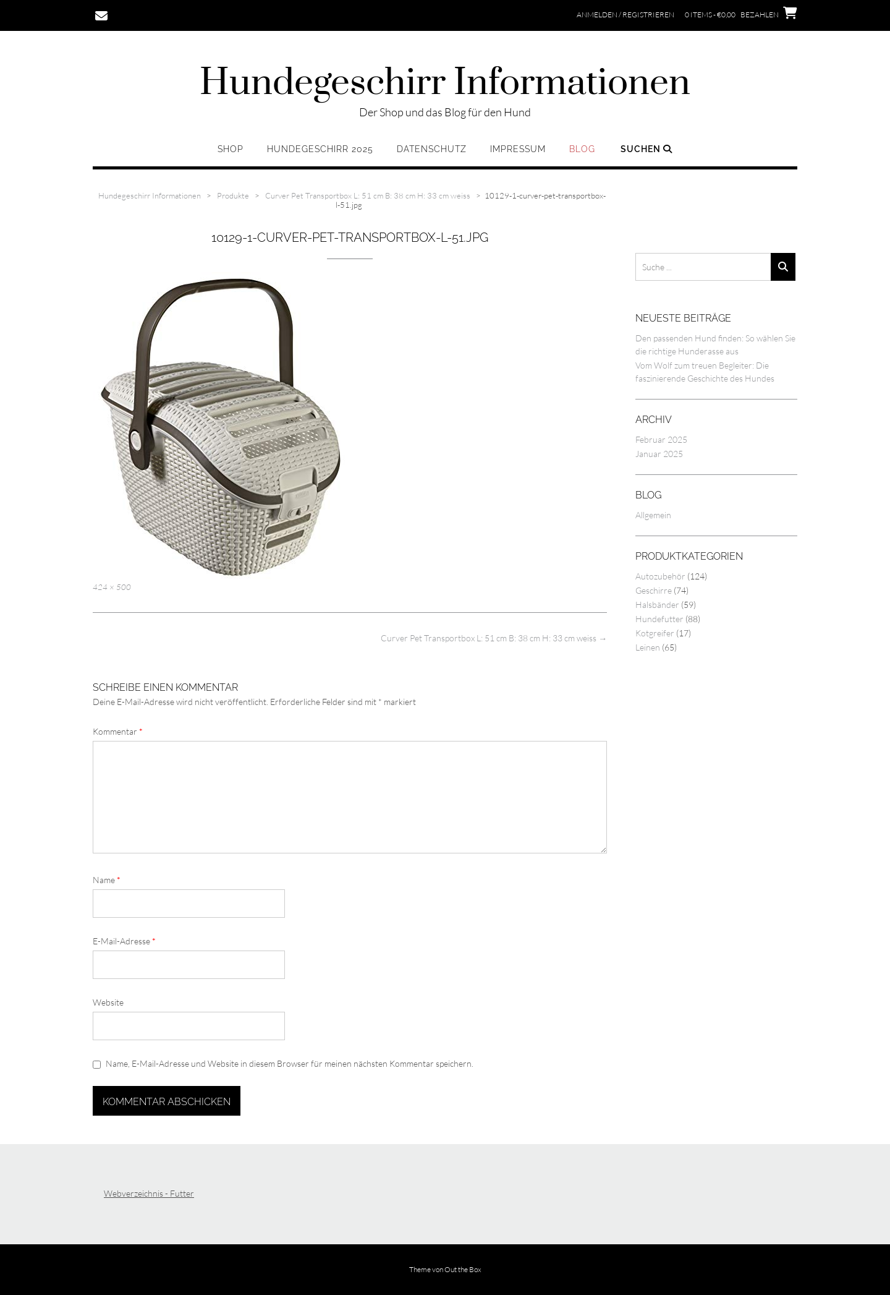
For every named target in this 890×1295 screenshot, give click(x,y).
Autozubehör (660, 576)
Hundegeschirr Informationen (445, 83)
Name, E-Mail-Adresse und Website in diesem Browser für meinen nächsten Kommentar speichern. (289, 1063)
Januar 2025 (659, 453)
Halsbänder (657, 604)
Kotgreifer (654, 633)
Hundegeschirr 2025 (320, 149)
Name (107, 879)
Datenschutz (432, 149)
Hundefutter (659, 618)
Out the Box (462, 1269)
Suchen (646, 149)
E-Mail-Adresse (124, 941)
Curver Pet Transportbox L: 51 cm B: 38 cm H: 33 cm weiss (494, 638)
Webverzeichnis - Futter (149, 1193)
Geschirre (653, 590)
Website (108, 1002)
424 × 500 (112, 587)
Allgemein (653, 515)
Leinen (647, 647)
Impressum (518, 149)
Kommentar (118, 731)
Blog (582, 149)
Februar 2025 (661, 439)
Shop (231, 149)
